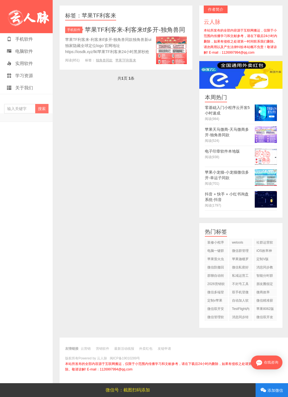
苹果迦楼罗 (240, 259)
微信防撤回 (215, 267)
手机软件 (20, 39)
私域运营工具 (240, 277)
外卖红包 (145, 349)
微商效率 (263, 292)
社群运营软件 (264, 243)
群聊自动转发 (215, 277)
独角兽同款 (104, 60)
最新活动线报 (124, 349)
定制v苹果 (214, 300)
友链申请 (164, 349)
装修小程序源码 (215, 243)
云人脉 (26, 16)
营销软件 (102, 349)
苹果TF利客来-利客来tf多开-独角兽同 (135, 29)
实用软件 (20, 63)
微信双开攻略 (264, 318)
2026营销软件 (216, 285)
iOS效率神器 (264, 252)
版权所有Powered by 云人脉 (86, 358)
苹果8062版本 (265, 310)
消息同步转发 (240, 318)
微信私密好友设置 (240, 268)
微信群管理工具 (240, 252)
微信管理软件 (215, 318)
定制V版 (262, 259)
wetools (237, 242)
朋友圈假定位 (264, 285)
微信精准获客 (264, 301)
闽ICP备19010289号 (125, 358)
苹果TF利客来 (125, 60)
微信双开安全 (215, 310)
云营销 (86, 349)
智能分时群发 (264, 277)
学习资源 (20, 75)
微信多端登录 (215, 293)
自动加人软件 (240, 301)
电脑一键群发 (215, 252)
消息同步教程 (264, 268)
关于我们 (20, 87)
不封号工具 (240, 284)
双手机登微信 (240, 293)
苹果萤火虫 (215, 259)
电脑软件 (20, 51)
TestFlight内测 (240, 310)
